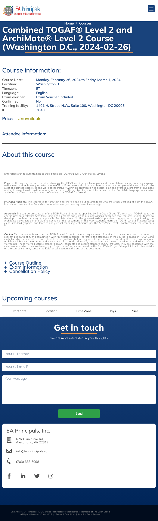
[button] (151, 8)
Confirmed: (10, 101)
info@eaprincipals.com (33, 451)
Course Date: (12, 80)
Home (69, 23)
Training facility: (15, 106)
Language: (10, 93)
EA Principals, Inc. (28, 430)
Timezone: (10, 89)
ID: (4, 110)
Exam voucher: (13, 97)
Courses (85, 23)
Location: (9, 84)
